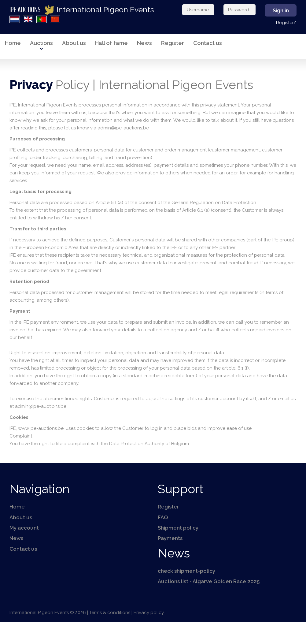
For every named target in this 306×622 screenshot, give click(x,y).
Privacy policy (149, 612)
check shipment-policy (186, 571)
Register (172, 43)
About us (74, 43)
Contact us (207, 43)
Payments (170, 538)
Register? (286, 22)
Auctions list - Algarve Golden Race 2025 (209, 581)
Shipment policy (178, 528)
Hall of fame (111, 43)
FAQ (163, 517)
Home (13, 43)
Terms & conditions (109, 612)
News (144, 43)
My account (24, 528)
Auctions (41, 43)
